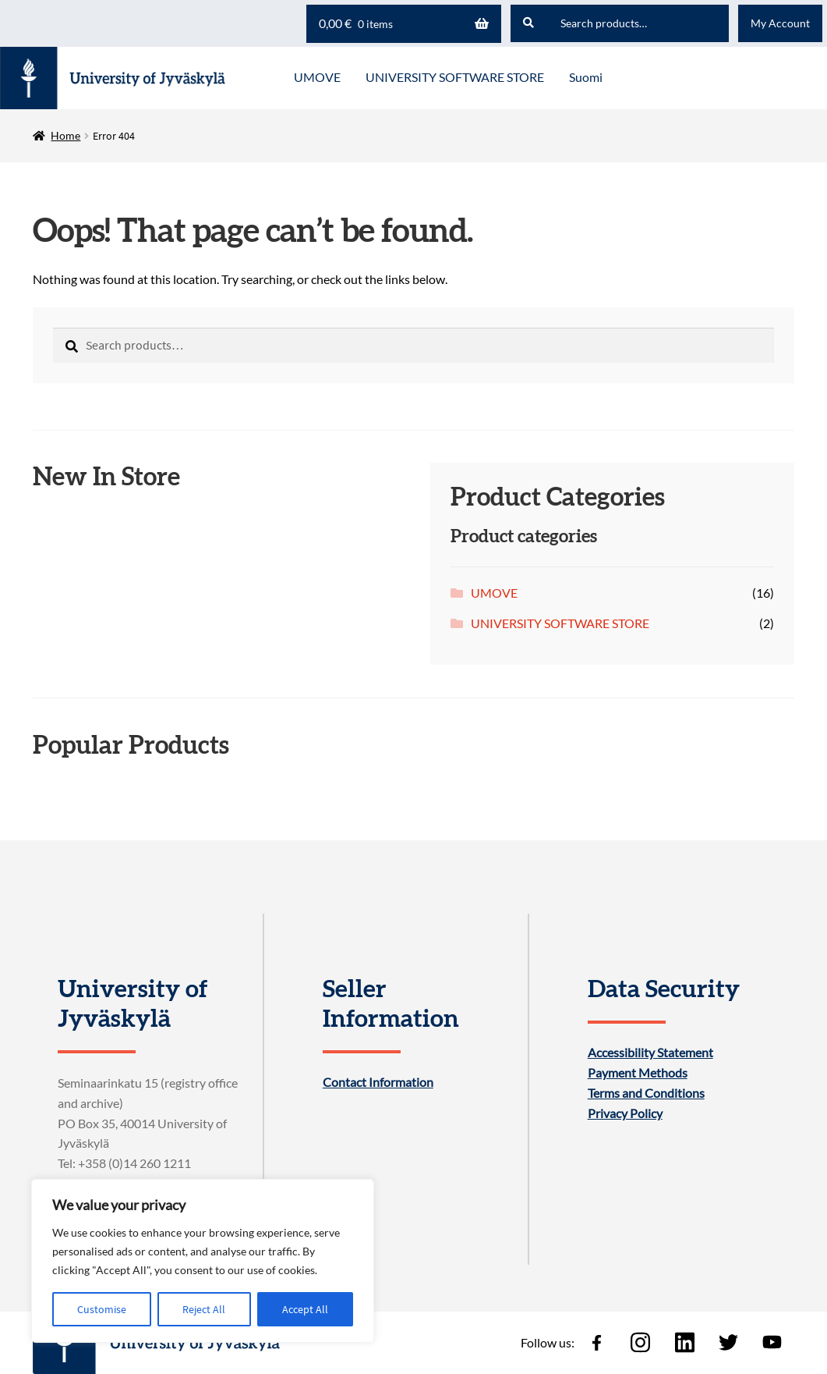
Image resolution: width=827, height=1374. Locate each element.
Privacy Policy (625, 1113)
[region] (202, 1261)
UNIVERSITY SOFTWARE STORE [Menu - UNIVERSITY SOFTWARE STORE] (455, 76)
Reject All (203, 1309)
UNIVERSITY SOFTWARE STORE (560, 623)
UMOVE (494, 592)
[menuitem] (586, 78)
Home (65, 135)
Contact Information (378, 1082)
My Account (780, 23)
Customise (101, 1309)
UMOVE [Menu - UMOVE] (317, 76)
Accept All (305, 1309)
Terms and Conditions (646, 1093)
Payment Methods (637, 1073)
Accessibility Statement (650, 1053)
